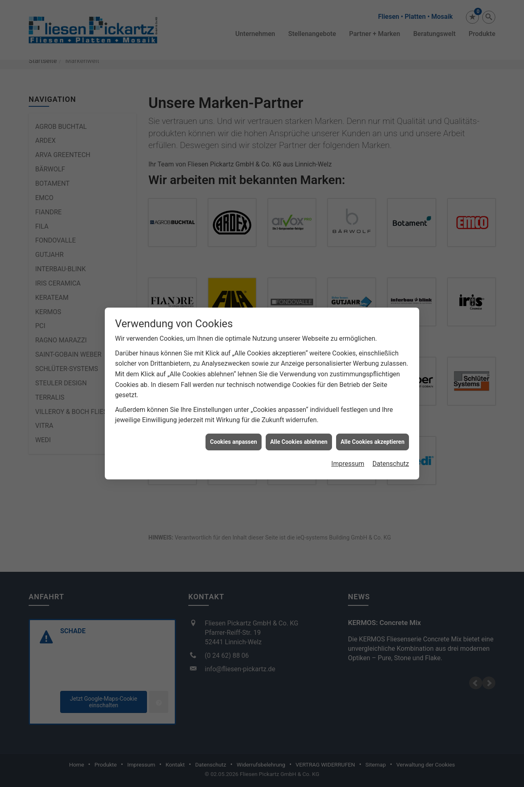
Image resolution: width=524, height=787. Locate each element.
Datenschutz (391, 464)
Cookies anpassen (233, 441)
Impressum (347, 464)
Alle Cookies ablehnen (299, 441)
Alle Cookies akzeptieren (372, 441)
